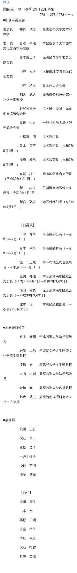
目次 (6, 2)
